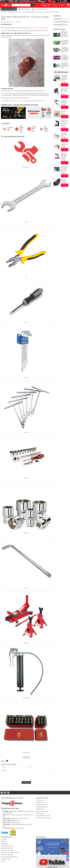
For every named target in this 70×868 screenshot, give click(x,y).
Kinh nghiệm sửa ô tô (46, 128)
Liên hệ (3, 861)
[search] (32, 5)
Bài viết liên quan (59, 29)
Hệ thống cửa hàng (55, 4)
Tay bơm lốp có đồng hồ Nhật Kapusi (64, 101)
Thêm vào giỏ (64, 84)
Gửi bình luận (26, 782)
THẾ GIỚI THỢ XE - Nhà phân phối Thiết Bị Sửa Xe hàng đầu (19, 105)
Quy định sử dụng (6, 859)
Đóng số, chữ (26, 752)
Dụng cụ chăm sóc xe (42, 811)
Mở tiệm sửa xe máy (34, 128)
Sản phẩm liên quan (61, 72)
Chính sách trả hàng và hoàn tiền (10, 852)
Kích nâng (26, 642)
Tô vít (26, 322)
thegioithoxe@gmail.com (13, 822)
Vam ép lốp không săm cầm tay (64, 135)
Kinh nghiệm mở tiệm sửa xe (44, 817)
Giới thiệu (3, 841)
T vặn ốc (26, 432)
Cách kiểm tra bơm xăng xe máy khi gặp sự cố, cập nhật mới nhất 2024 (65, 57)
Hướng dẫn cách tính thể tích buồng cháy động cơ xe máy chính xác (64, 34)
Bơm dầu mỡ (26, 697)
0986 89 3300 (46, 5)
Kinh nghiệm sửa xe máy (43, 815)
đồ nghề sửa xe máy (20, 100)
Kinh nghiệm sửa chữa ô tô (60, 24)
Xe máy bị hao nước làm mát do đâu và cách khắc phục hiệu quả (65, 65)
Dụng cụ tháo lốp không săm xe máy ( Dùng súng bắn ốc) (64, 123)
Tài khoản (62, 4)
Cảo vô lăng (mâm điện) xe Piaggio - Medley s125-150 (64, 78)
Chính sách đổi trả (26, 9)
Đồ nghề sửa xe (26, 167)
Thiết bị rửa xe (40, 809)
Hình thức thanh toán (7, 848)
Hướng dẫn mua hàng (7, 846)
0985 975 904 (23, 818)
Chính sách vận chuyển (41, 9)
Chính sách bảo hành (7, 854)
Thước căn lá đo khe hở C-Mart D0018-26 (64, 90)
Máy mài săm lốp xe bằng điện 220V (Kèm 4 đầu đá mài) (64, 169)
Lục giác (26, 377)
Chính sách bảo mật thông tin (9, 856)
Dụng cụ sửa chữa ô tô (42, 804)
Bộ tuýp (26, 478)
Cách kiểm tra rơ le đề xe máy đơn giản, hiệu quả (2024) (65, 42)
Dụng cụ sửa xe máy (41, 806)
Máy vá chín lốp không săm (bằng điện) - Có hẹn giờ (64, 156)
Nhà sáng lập (4, 843)
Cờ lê (26, 221)
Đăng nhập (62, 5)
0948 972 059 (15, 818)
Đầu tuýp (26, 533)
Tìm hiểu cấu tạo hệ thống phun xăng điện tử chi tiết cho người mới (65, 49)
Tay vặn (26, 588)
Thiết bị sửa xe (40, 800)
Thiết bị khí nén (40, 813)
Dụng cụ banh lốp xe (64, 180)
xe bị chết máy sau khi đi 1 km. (40, 27)
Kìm (26, 276)
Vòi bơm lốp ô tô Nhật (64, 144)
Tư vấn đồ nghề (57, 18)
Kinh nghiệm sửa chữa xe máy (61, 21)
